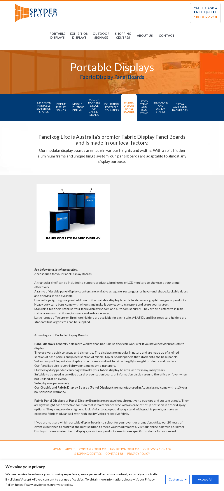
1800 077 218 (205, 17)
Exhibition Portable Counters (111, 107)
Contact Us (114, 453)
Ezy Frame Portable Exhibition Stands (44, 107)
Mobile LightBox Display (77, 107)
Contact (167, 35)
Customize (176, 479)
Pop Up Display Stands (61, 107)
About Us (145, 35)
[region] (112, 475)
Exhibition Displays (79, 35)
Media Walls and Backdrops (179, 107)
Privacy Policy (138, 453)
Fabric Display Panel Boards (129, 107)
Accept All (205, 479)
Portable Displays (57, 35)
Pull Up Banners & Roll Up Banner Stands (94, 107)
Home (57, 449)
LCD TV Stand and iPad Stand (144, 107)
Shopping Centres (123, 35)
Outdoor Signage (101, 35)
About (70, 449)
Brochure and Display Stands (161, 107)
